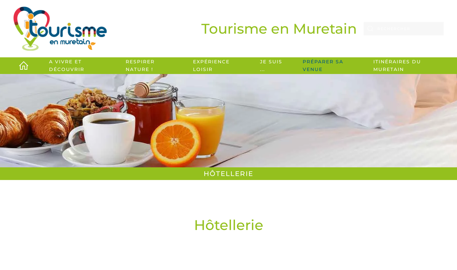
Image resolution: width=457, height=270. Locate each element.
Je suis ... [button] (271, 65)
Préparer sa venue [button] (323, 65)
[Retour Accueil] (60, 29)
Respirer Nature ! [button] (140, 65)
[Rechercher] (404, 28)
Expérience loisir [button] (211, 65)
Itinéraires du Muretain (397, 65)
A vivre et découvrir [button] (66, 65)
